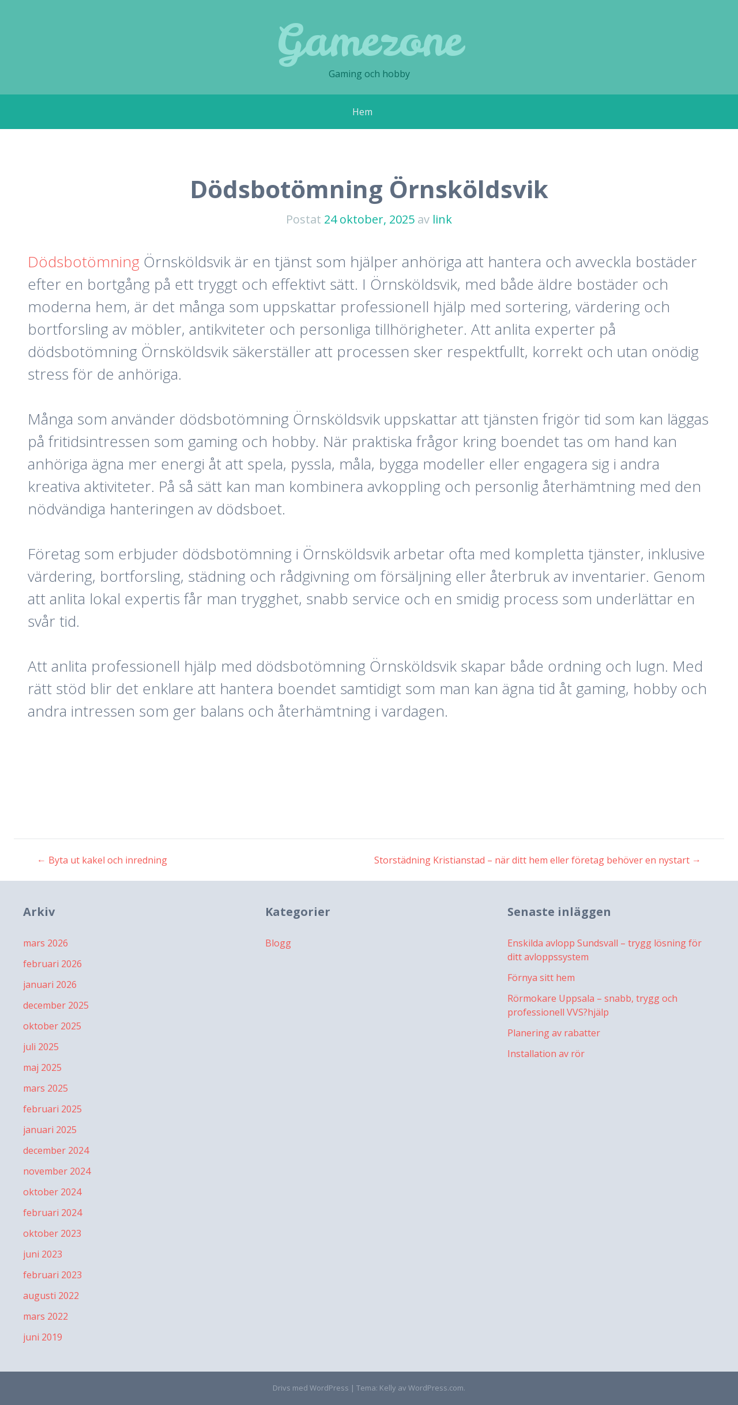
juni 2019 (42, 1337)
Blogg (278, 943)
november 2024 (57, 1171)
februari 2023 (52, 1274)
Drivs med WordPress (311, 1388)
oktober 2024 (52, 1192)
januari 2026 (50, 984)
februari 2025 (52, 1109)
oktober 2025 (52, 1026)
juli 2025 (41, 1046)
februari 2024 (52, 1212)
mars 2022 (45, 1316)
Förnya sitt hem (541, 977)
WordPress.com (436, 1388)
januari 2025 (50, 1129)
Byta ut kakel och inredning (102, 860)
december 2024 (56, 1150)
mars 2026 (45, 943)
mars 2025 (45, 1088)
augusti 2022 (51, 1295)
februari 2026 (52, 963)
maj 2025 (42, 1067)
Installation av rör (546, 1053)
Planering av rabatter (553, 1033)
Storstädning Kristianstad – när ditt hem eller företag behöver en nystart (537, 860)
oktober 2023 (52, 1233)
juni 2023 (42, 1254)
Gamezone (369, 40)
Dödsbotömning (84, 261)
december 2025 (56, 1005)
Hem (362, 111)
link (442, 219)
